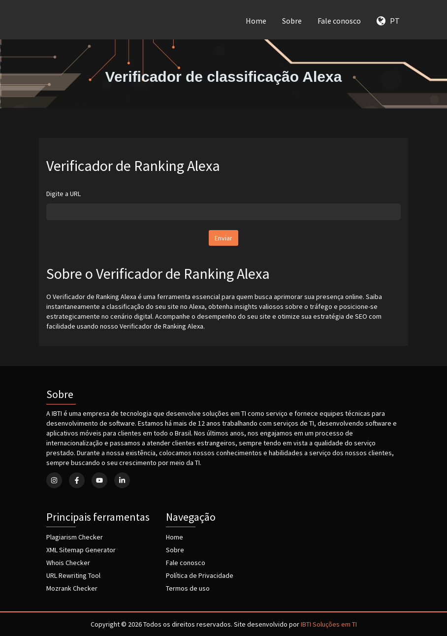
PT (388, 21)
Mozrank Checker (71, 588)
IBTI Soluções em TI (329, 624)
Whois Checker (68, 562)
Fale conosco (339, 21)
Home (256, 21)
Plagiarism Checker (74, 537)
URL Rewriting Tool (73, 575)
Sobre (292, 21)
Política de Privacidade (199, 575)
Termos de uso (188, 588)
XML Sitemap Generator (81, 549)
